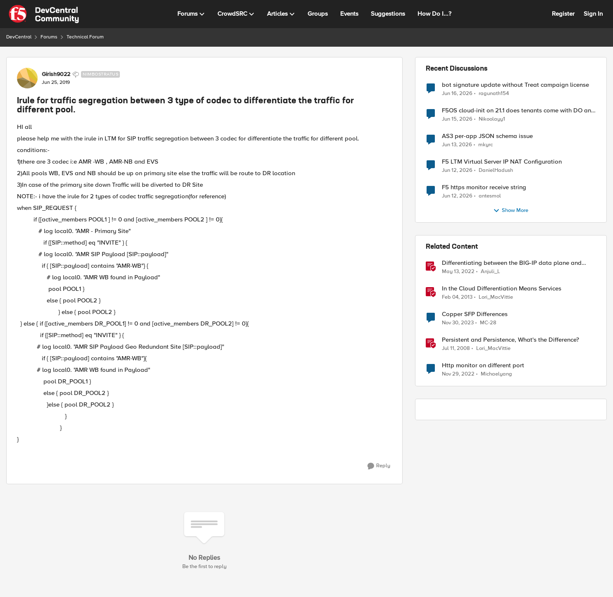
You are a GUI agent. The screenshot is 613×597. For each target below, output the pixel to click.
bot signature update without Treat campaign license (515, 84)
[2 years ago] (458, 323)
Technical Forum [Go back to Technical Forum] (85, 37)
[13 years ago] (457, 297)
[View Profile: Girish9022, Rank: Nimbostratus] (27, 78)
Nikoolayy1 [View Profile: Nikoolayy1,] (492, 119)
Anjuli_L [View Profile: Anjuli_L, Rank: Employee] (490, 272)
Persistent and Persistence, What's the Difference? (510, 339)
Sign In (593, 13)
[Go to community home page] (43, 14)
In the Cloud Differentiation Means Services (501, 288)
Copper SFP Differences (475, 314)
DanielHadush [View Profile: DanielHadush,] (496, 170)
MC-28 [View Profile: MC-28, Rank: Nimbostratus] (488, 323)
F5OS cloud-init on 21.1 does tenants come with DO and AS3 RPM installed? (518, 110)
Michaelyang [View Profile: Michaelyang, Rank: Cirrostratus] (496, 374)
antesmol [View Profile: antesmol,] (490, 196)
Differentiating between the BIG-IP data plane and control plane (512, 262)
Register (563, 13)
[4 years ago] (458, 272)
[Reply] (379, 466)
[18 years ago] (456, 348)
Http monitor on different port (483, 365)
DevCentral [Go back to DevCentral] (18, 37)
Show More (510, 210)
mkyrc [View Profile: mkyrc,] (485, 145)
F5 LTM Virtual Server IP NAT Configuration (502, 161)
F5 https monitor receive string (484, 187)
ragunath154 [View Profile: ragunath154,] (494, 93)
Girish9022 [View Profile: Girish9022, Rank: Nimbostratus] (56, 74)
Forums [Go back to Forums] (49, 37)
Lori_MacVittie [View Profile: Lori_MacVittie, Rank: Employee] (496, 297)
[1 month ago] (457, 93)
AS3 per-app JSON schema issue (487, 136)
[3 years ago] (458, 374)
